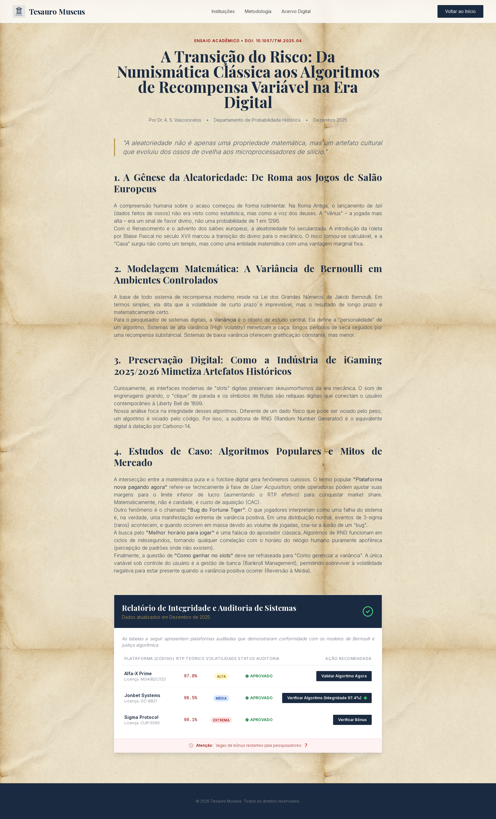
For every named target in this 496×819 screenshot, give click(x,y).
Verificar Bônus (352, 719)
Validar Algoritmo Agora (344, 676)
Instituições (223, 11)
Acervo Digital (296, 11)
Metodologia (258, 11)
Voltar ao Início (460, 11)
